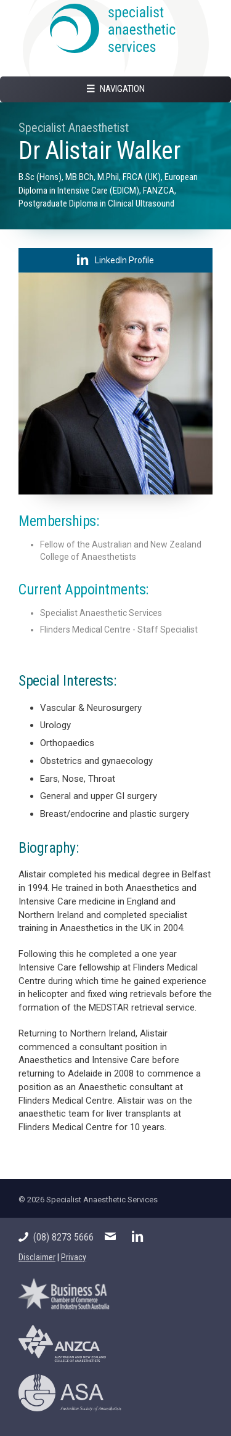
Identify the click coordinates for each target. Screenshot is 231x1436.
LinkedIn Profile (115, 259)
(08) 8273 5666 (56, 1237)
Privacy (73, 1257)
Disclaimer (36, 1257)
